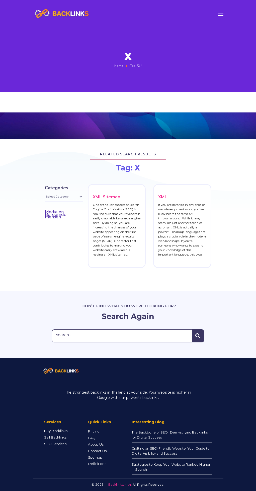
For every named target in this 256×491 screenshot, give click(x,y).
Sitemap (95, 457)
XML (162, 197)
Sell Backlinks (55, 437)
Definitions (97, 464)
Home (118, 66)
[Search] (198, 336)
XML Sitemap (106, 197)
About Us (96, 444)
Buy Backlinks (55, 431)
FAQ (91, 438)
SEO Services (55, 444)
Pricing (94, 431)
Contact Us (97, 451)
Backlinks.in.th (119, 484)
